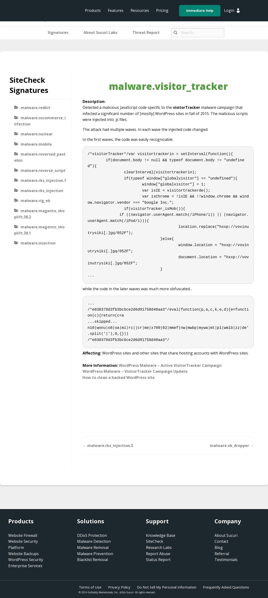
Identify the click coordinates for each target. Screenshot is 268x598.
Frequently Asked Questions (226, 587)
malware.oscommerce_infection (40, 121)
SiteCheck (154, 541)
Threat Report (146, 32)
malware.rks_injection (42, 190)
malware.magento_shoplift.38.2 (39, 214)
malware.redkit (35, 107)
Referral (222, 553)
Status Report (158, 559)
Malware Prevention (95, 553)
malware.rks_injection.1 (43, 180)
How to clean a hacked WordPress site (119, 377)
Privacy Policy (119, 587)
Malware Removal (93, 547)
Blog (219, 547)
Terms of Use (90, 587)
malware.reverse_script (43, 170)
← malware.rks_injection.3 (108, 445)
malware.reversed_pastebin (40, 157)
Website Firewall (22, 535)
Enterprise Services (25, 565)
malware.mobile (36, 144)
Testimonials (226, 559)
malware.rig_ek (35, 200)
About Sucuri (226, 535)
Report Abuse (158, 553)
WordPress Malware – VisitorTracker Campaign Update (135, 371)
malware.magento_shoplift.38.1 (39, 230)
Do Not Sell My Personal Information (166, 587)
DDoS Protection (92, 535)
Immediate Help (199, 10)
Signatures (58, 32)
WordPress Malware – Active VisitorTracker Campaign (170, 365)
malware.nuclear (37, 134)
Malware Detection (94, 541)
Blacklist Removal (92, 559)
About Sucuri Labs (100, 32)
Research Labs (159, 547)
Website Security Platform (23, 544)
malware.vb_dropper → (232, 445)
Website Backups (23, 553)
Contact (221, 541)
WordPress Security (25, 559)
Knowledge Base (160, 535)
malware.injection (38, 243)
